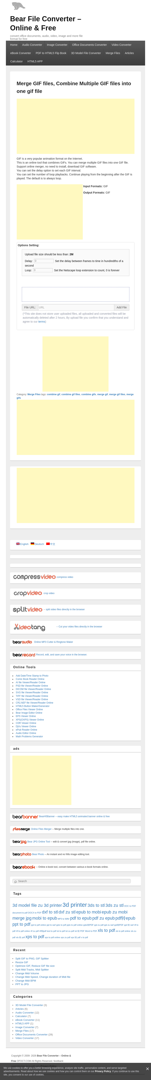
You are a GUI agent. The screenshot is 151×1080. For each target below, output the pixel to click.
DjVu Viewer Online (26, 726)
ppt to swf (51, 925)
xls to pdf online (123, 931)
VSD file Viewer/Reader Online (32, 699)
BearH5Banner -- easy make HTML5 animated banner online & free (61, 816)
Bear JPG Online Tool (31, 841)
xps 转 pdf (75, 937)
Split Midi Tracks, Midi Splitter (32, 969)
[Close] (147, 1069)
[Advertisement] (75, 126)
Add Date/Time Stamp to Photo (32, 675)
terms (41, 321)
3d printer (75, 904)
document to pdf (19, 913)
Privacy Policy (103, 1071)
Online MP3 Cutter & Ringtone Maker (42, 642)
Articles (129, 53)
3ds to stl (96, 905)
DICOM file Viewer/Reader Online (33, 689)
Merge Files (113, 53)
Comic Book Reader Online (30, 679)
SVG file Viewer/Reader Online (32, 692)
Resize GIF (21, 962)
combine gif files (71, 394)
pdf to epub (81, 918)
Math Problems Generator (29, 736)
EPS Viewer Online (26, 716)
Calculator (16, 61)
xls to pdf (106, 930)
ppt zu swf (108, 925)
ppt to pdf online (38, 925)
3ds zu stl (114, 905)
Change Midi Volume (27, 973)
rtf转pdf (42, 931)
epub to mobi (88, 912)
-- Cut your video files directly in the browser (57, 626)
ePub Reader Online (26, 729)
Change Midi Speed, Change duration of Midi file (42, 976)
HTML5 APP (35, 61)
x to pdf (84, 937)
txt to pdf (61, 931)
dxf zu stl (67, 912)
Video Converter (122, 44)
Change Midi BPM (25, 980)
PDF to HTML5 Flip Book (51, 53)
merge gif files (117, 394)
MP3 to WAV (64, 919)
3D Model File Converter (86, 53)
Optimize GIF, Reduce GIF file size (34, 965)
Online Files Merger (32, 829)
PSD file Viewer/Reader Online (32, 685)
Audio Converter (32, 44)
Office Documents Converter (89, 44)
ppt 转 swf (129, 925)
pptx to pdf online (75, 925)
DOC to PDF (130, 906)
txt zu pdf (69, 931)
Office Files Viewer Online (29, 709)
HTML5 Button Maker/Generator (32, 706)
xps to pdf (35, 936)
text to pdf (51, 931)
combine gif (53, 394)
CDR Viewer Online (26, 723)
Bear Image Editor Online (29, 712)
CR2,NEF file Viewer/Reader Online (34, 702)
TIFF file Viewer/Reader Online (32, 696)
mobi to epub (44, 918)
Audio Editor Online (26, 733)
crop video (33, 593)
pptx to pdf (61, 925)
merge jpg (21, 918)
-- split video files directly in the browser (48, 609)
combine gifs (88, 394)
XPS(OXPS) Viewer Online (30, 719)
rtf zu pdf (34, 931)
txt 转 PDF (79, 931)
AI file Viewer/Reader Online (30, 682)
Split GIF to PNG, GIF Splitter (32, 958)
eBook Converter (20, 53)
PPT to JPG (22, 984)
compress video (42, 577)
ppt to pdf (21, 924)
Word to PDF (91, 931)
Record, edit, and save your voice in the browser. (49, 654)
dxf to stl (50, 912)
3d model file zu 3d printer (37, 905)
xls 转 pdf (20, 937)
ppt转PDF (118, 925)
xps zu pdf (65, 937)
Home (13, 44)
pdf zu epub (103, 918)
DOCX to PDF (34, 913)
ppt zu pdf (98, 925)
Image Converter (57, 44)
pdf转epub (125, 918)
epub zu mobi (114, 912)
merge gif (102, 394)
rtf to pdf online (23, 931)
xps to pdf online (52, 937)
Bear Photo (28, 854)
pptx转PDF (88, 925)
